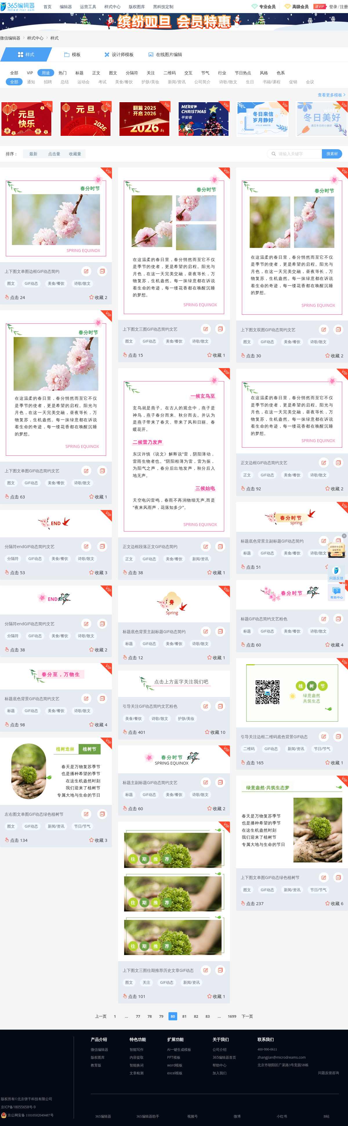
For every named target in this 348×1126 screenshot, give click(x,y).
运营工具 (88, 6)
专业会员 (267, 6)
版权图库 (137, 6)
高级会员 (300, 6)
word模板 (175, 1065)
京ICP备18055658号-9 (18, 1107)
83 (208, 1016)
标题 (11, 710)
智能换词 (137, 1065)
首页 (48, 6)
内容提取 (137, 1057)
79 (161, 1016)
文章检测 (137, 1073)
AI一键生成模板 (179, 1049)
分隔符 (13, 558)
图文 (11, 283)
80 (173, 1016)
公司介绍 (219, 1049)
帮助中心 (219, 1065)
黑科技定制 (163, 6)
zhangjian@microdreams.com (282, 1057)
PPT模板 (173, 1057)
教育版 (96, 1065)
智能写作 (137, 1049)
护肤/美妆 (186, 718)
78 (150, 1016)
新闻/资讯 (56, 826)
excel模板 (175, 1073)
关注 (146, 982)
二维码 (249, 748)
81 (184, 1016)
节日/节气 (82, 826)
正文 (129, 558)
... (126, 1016)
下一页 (247, 1016)
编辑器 (66, 6)
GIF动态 (31, 283)
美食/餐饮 (56, 283)
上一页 (100, 1016)
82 (196, 1016)
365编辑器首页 (224, 1057)
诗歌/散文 (82, 283)
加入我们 (219, 1073)
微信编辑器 (10, 38)
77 (138, 1016)
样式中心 (112, 6)
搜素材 (332, 153)
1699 (232, 1016)
